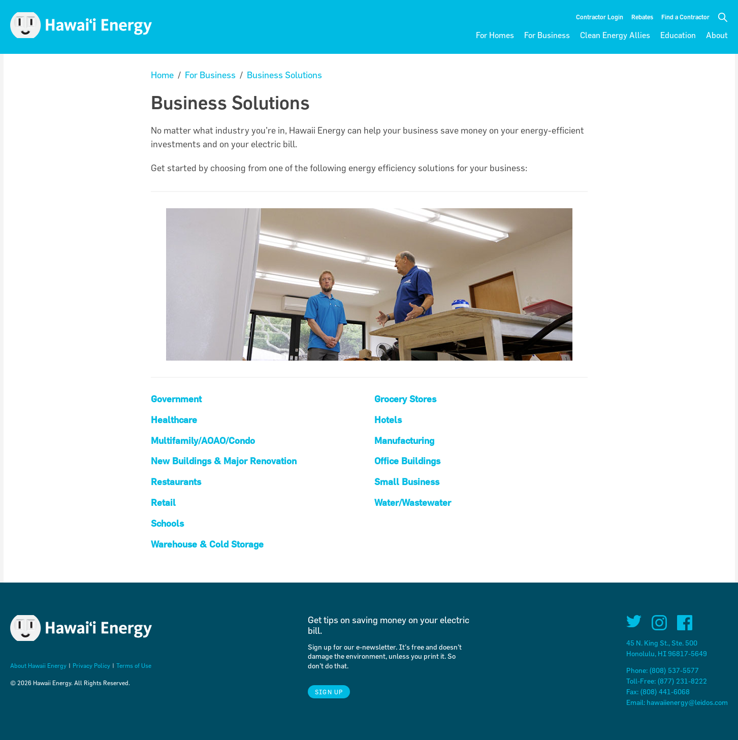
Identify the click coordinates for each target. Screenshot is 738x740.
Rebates (642, 16)
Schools (167, 523)
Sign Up (329, 691)
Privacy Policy (91, 665)
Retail (163, 502)
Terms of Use (133, 665)
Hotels (388, 419)
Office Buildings (407, 461)
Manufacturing (404, 440)
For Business (547, 35)
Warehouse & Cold (191, 544)
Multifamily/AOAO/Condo (203, 440)
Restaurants (176, 481)
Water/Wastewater (412, 502)
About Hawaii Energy (38, 665)
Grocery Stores (405, 399)
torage (250, 544)
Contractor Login (599, 16)
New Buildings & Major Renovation (224, 461)
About (717, 35)
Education (678, 35)
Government (176, 399)
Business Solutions (284, 75)
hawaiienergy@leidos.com (687, 702)
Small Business (406, 481)
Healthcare (174, 419)
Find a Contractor (685, 16)
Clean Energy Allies (615, 35)
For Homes (495, 35)
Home (162, 75)
